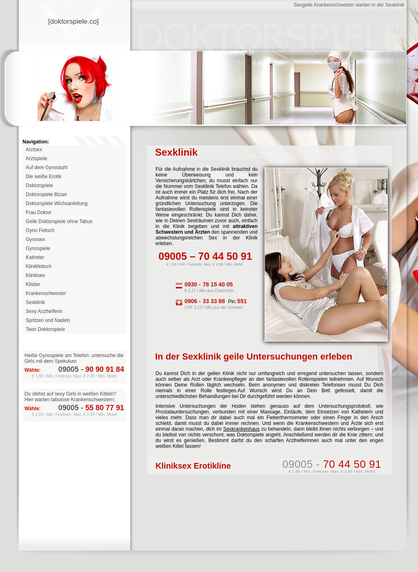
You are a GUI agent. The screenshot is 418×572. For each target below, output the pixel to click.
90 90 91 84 (101, 369)
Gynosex (35, 239)
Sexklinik (35, 302)
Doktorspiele (39, 185)
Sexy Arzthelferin (44, 311)
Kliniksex (35, 275)
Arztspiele (36, 158)
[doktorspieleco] (73, 21)
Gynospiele (38, 248)
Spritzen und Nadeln (48, 320)
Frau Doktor (38, 212)
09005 (68, 369)
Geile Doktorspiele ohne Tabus (59, 221)
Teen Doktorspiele (45, 329)
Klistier (33, 284)
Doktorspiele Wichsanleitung (56, 203)
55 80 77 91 (101, 408)
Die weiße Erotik (43, 176)
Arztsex (34, 149)
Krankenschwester (46, 293)
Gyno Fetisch (40, 230)
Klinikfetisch (38, 266)
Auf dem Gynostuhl (46, 167)
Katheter (35, 257)
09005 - (331, 464)
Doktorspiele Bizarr (46, 194)
